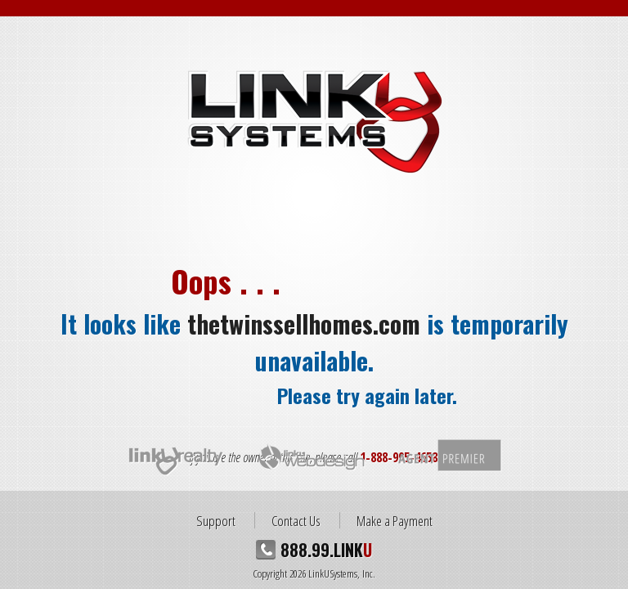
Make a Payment (395, 520)
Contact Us (296, 520)
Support (216, 520)
